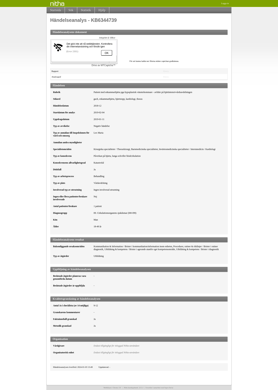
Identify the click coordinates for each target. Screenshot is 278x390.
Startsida (55, 10)
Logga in (225, 3)
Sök (71, 10)
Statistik (86, 10)
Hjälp (101, 10)
